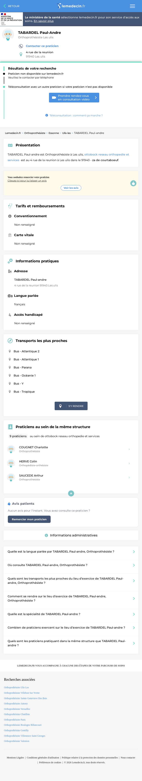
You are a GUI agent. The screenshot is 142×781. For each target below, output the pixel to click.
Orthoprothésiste (34, 133)
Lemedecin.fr (13, 133)
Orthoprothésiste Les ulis (35, 37)
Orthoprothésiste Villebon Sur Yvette (22, 692)
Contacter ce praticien (39, 46)
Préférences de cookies (50, 762)
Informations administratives (71, 535)
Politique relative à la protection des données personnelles (90, 757)
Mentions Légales (15, 757)
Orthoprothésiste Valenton (16, 741)
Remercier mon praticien (29, 519)
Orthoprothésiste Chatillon (17, 714)
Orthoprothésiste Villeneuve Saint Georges (24, 735)
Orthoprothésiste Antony (16, 703)
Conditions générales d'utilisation (43, 757)
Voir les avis (71, 187)
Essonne (54, 133)
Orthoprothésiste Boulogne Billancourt (23, 725)
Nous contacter (128, 757)
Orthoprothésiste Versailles (17, 709)
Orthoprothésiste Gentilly (16, 730)
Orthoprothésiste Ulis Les (16, 687)
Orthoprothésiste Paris (15, 719)
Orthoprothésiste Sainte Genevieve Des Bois (25, 698)
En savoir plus (44, 21)
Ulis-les (66, 133)
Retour (13, 6)
